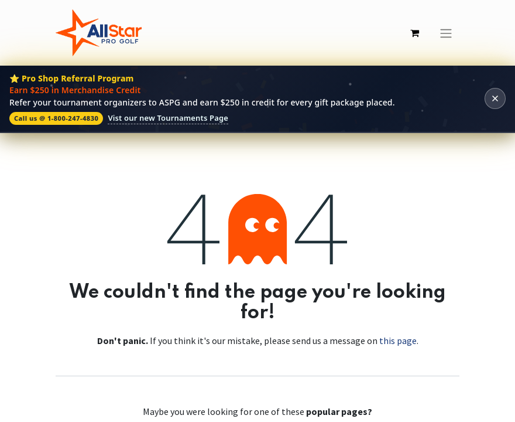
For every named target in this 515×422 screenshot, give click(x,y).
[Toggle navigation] (445, 33)
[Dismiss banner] (495, 98)
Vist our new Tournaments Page (168, 118)
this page (398, 340)
